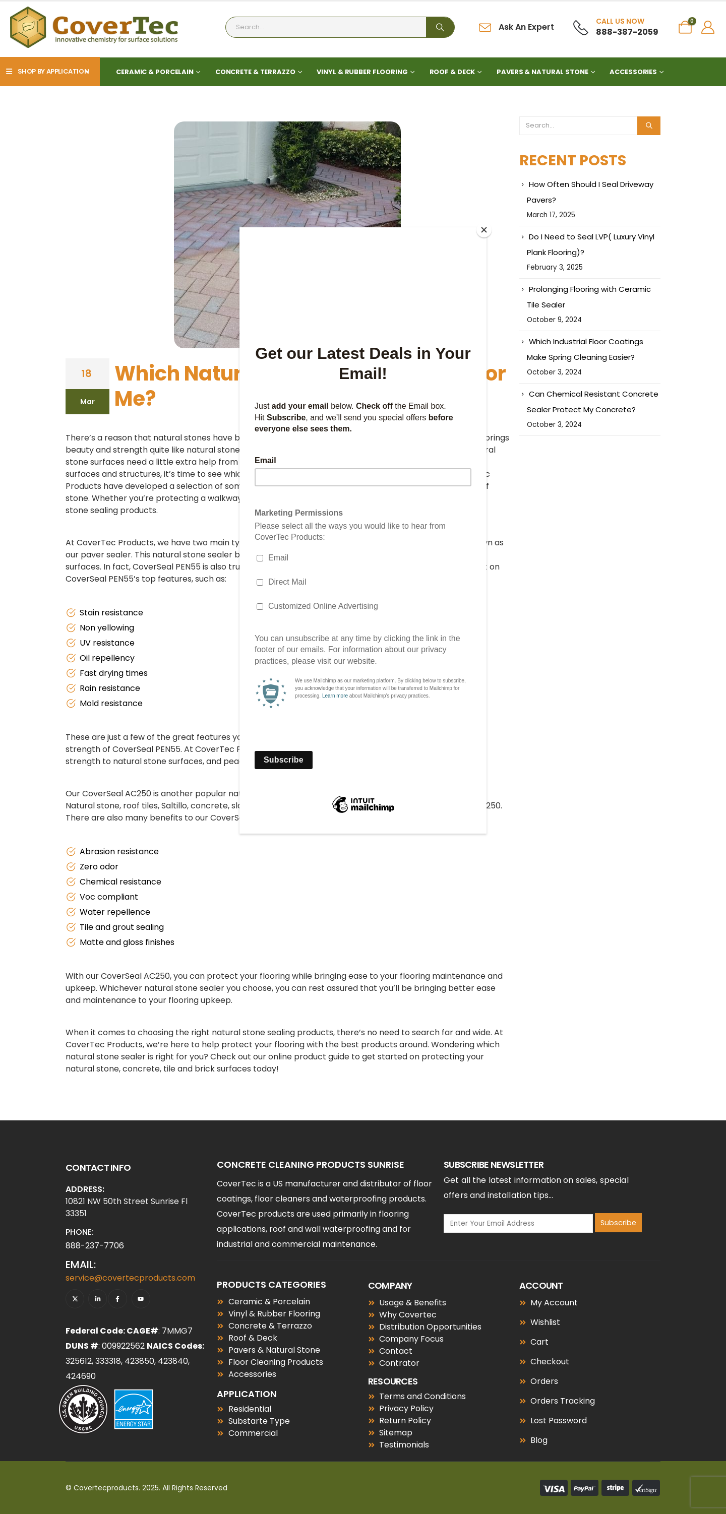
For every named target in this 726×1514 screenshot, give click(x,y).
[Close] (484, 229)
